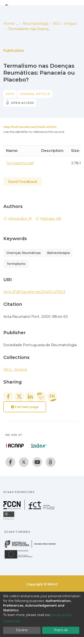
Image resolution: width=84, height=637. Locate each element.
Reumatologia (35, 23)
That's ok (61, 630)
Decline (22, 630)
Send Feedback (22, 182)
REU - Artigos (65, 23)
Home (9, 23)
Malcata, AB (50, 218)
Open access (22, 103)
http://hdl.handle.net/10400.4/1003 (29, 127)
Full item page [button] (25, 407)
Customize (11, 621)
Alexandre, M (20, 218)
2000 (10, 94)
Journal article (35, 94)
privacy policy (61, 615)
